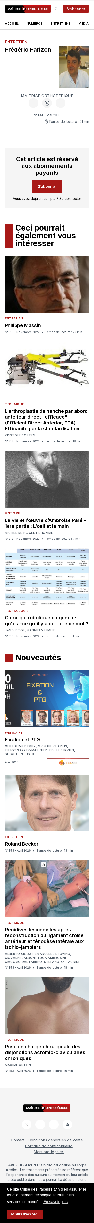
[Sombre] (57, 8)
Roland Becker (22, 844)
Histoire (12, 513)
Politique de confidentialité (49, 1146)
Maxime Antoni (18, 1065)
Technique (14, 404)
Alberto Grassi (19, 954)
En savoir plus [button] (55, 1202)
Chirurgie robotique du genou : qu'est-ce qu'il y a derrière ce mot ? (46, 620)
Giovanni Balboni (20, 958)
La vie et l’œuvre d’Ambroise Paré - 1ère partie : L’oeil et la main (45, 523)
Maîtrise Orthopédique (47, 95)
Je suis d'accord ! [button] (24, 1214)
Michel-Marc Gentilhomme (29, 533)
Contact (17, 1140)
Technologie (16, 611)
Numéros (35, 23)
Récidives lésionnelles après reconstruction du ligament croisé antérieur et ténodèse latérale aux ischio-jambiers (44, 938)
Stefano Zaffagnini (61, 962)
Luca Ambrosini (52, 958)
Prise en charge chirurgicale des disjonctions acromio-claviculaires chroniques (45, 1052)
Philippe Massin (23, 325)
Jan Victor (15, 630)
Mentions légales (49, 1152)
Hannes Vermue (41, 630)
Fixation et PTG (22, 739)
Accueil (12, 23)
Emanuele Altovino (52, 954)
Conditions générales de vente (55, 1140)
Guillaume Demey (20, 746)
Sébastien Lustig (20, 754)
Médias (84, 23)
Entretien (16, 41)
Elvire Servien (61, 750)
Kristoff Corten (20, 435)
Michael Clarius (52, 746)
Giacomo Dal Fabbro (23, 962)
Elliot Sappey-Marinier (26, 750)
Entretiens (61, 23)
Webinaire (13, 732)
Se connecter (70, 198)
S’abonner (76, 9)
